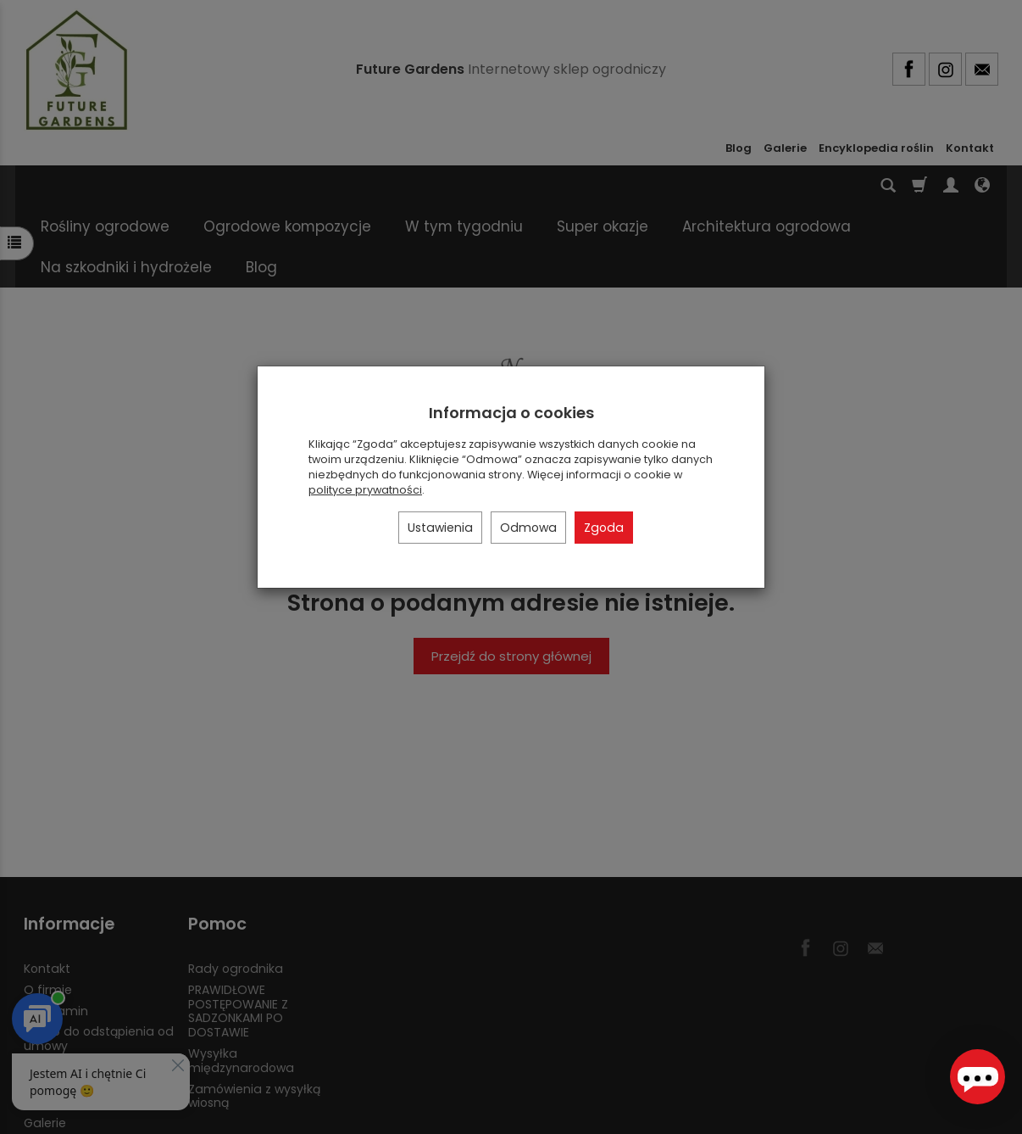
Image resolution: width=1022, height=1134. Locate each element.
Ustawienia (440, 527)
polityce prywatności (365, 490)
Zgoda (604, 527)
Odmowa (528, 527)
